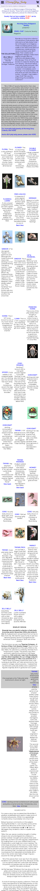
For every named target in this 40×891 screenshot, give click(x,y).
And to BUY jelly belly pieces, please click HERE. (19, 134)
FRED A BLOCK (19, 194)
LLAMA (17, 319)
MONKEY (32, 467)
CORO (4, 512)
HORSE (4, 316)
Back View (20, 225)
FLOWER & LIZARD (7, 200)
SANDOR (5, 249)
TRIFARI (18, 430)
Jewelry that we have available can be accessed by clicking (20, 17)
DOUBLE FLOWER (32, 149)
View (34, 685)
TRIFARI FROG (19, 547)
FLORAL (5, 149)
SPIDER (5, 372)
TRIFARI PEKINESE (20, 461)
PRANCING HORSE (33, 308)
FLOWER (18, 147)
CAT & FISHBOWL (31, 256)
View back (7, 484)
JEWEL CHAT (19, 31)
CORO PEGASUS (19, 364)
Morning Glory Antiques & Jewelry (26, 24)
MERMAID (32, 198)
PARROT (32, 546)
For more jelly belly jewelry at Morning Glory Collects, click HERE (18, 129)
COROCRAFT (32, 375)
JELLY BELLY (6, 609)
